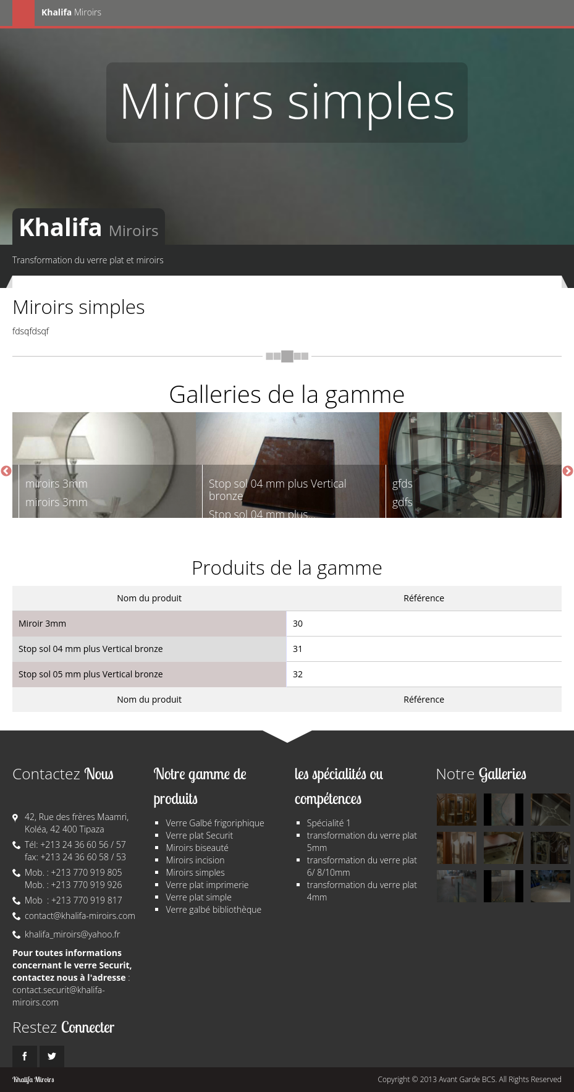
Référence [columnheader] (423, 598)
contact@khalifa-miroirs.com (80, 915)
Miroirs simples (195, 872)
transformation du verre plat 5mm (362, 841)
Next (568, 471)
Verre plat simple (198, 897)
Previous (6, 471)
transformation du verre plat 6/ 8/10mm (362, 866)
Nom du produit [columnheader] (149, 598)
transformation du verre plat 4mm (362, 891)
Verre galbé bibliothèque (213, 909)
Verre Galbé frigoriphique (215, 823)
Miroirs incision (195, 860)
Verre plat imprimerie (207, 885)
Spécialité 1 (329, 823)
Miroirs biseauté (197, 847)
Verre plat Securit (199, 835)
